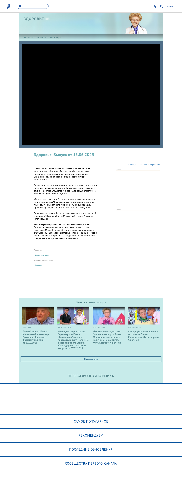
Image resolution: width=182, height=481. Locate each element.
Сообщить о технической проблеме (144, 164)
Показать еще (91, 359)
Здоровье (38, 265)
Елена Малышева (42, 255)
